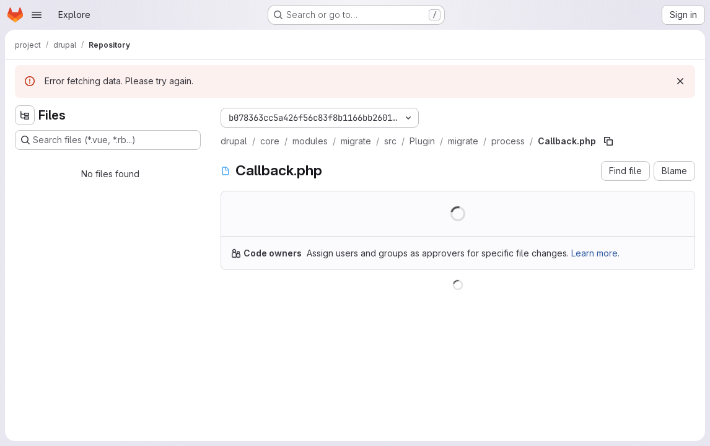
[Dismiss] (680, 81)
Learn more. (595, 253)
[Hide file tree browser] (25, 115)
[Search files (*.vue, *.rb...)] (108, 140)
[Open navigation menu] (36, 15)
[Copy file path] (608, 141)
